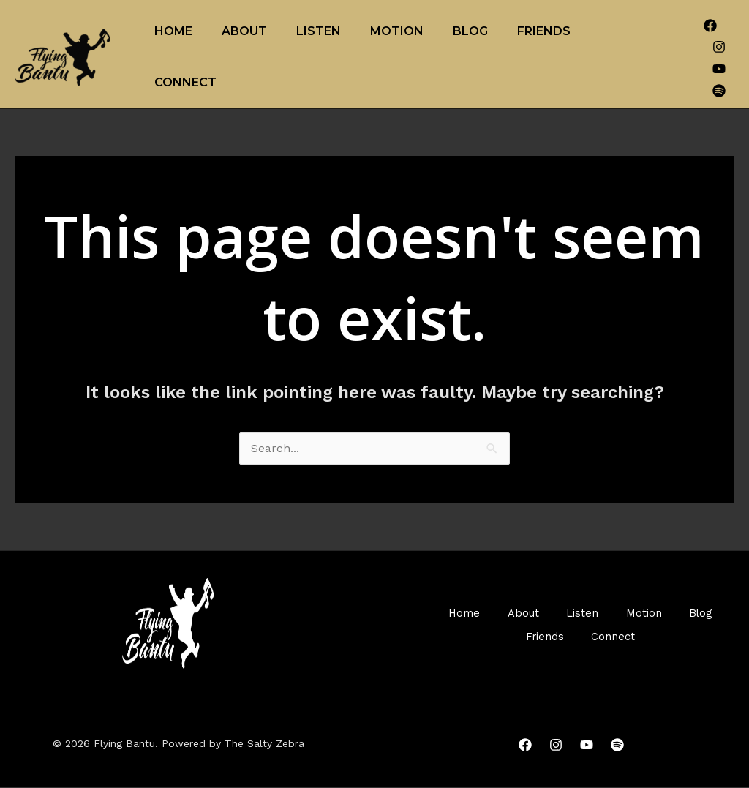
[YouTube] (719, 68)
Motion (397, 31)
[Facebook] (710, 25)
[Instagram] (719, 46)
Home (173, 31)
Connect (185, 82)
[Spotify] (719, 90)
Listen (318, 31)
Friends (544, 31)
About (244, 31)
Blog (470, 31)
